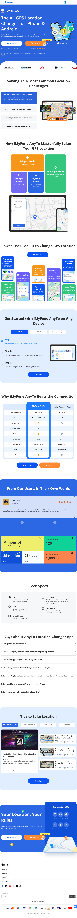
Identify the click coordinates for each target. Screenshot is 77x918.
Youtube (60, 816)
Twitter (66, 827)
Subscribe (72, 897)
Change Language (38, 902)
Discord (55, 816)
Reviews (33, 48)
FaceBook (60, 827)
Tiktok (66, 816)
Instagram (55, 827)
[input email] (35, 897)
